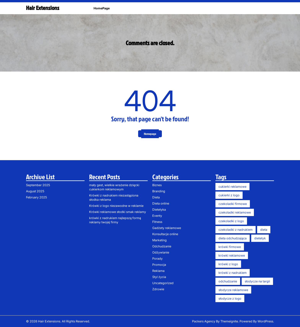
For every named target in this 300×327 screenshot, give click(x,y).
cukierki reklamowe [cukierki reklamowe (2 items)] (232, 186)
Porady (157, 258)
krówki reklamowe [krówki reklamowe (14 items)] (231, 255)
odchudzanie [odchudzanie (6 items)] (227, 281)
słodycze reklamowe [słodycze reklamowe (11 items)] (233, 290)
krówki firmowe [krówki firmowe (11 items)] (229, 247)
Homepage (150, 134)
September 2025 (38, 185)
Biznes (157, 185)
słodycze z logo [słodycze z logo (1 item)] (229, 298)
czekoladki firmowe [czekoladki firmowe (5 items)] (232, 204)
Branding (158, 191)
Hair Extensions (42, 8)
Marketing (159, 240)
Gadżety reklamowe (166, 228)
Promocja (159, 265)
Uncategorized (163, 283)
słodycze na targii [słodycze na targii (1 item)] (257, 281)
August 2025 (35, 191)
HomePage (102, 8)
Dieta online (160, 203)
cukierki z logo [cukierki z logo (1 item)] (229, 195)
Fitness (157, 222)
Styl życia (159, 277)
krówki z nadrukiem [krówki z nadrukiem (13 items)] (232, 273)
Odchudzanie (161, 246)
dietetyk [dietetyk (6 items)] (260, 238)
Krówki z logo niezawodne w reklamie (116, 206)
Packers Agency (203, 321)
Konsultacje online (165, 234)
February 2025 (36, 197)
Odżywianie (160, 252)
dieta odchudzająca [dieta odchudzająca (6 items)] (232, 238)
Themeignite (229, 321)
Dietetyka (159, 209)
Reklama (158, 271)
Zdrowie (158, 289)
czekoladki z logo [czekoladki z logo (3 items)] (231, 221)
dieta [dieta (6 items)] (263, 230)
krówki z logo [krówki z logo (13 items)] (228, 264)
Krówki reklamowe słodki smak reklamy (117, 212)
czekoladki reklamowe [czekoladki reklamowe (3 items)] (234, 212)
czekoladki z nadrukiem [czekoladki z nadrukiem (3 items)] (235, 230)
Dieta (156, 197)
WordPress (265, 321)
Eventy (157, 216)
